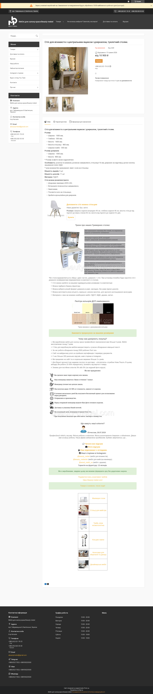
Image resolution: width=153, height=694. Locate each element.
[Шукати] (36, 36)
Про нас (13, 87)
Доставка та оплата (110, 21)
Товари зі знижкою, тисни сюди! (92, 486)
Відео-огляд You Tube (17, 78)
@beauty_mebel (83, 456)
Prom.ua (86, 688)
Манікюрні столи (98, 498)
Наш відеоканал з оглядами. (92, 450)
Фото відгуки (92, 447)
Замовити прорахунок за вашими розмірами (93, 333)
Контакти (13, 82)
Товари (58, 21)
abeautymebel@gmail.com (19, 127)
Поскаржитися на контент (80, 692)
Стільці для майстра (98, 510)
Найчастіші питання (17, 68)
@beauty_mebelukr (80, 459)
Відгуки (125, 21)
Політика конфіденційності (97, 692)
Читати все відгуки (93, 444)
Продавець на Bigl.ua (76, 690)
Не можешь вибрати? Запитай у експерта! (82, 21)
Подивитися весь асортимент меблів (92, 477)
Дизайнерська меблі (98, 564)
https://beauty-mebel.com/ (92, 480)
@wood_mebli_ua (86, 462)
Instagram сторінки (16, 73)
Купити (98, 61)
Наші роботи (14, 63)
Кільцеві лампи (98, 540)
